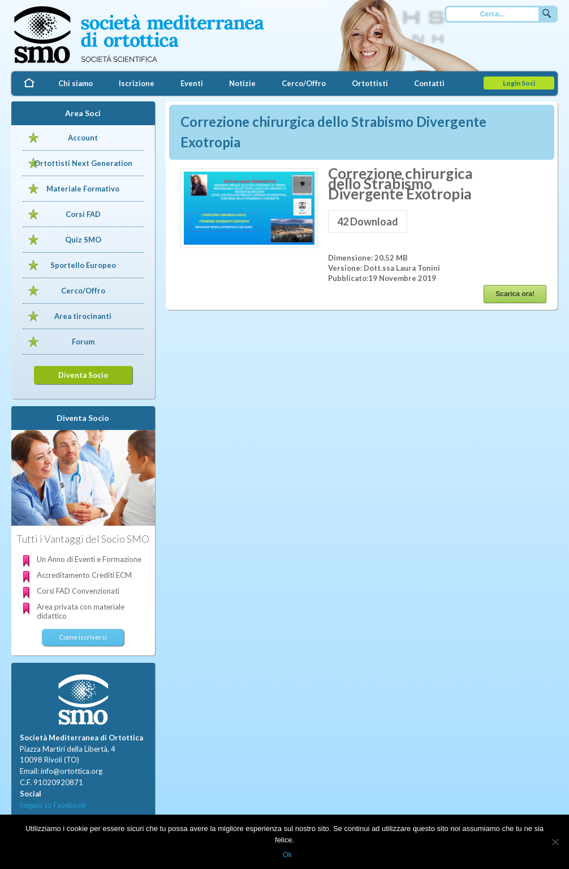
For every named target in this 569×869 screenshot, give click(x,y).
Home (28, 83)
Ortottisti (370, 83)
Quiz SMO (83, 239)
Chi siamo (75, 83)
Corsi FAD (83, 214)
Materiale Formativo (82, 188)
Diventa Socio (83, 375)
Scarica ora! (514, 294)
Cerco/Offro (304, 83)
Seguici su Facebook (53, 805)
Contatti (429, 83)
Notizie (242, 83)
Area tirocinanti (82, 316)
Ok (287, 854)
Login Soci (519, 83)
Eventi (191, 83)
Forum (83, 341)
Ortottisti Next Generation (83, 163)
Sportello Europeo (83, 265)
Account (83, 137)
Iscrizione (136, 83)
